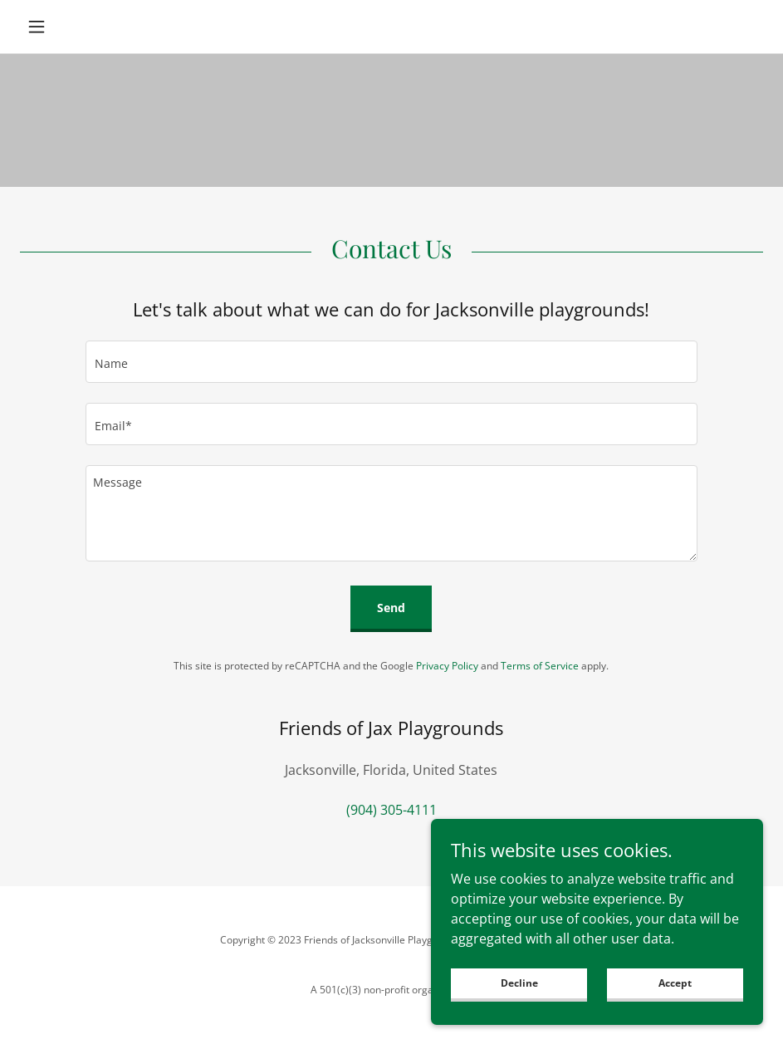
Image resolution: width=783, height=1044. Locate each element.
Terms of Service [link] (540, 666)
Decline (519, 995)
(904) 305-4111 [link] (391, 810)
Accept (675, 995)
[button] (75, 26)
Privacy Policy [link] (447, 666)
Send (391, 607)
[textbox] (392, 362)
